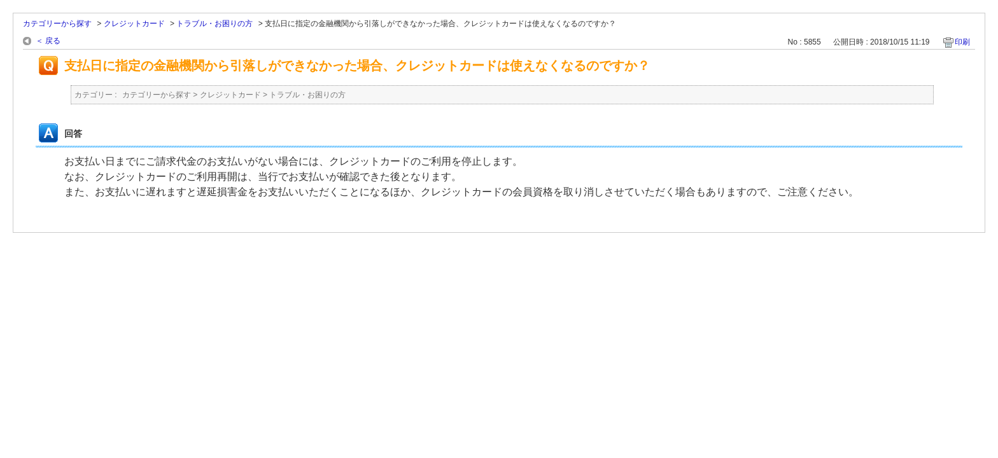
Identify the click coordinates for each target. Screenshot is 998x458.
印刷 (962, 42)
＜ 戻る (48, 40)
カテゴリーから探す (57, 23)
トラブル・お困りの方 (214, 23)
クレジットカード (134, 23)
